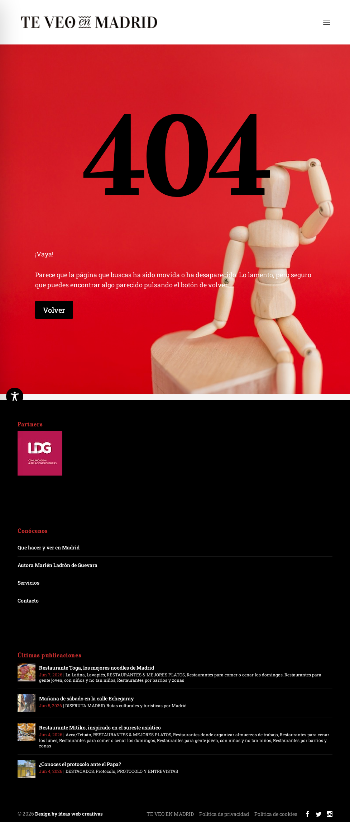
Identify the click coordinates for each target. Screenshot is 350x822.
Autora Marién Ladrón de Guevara (57, 565)
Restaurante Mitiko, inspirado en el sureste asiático (100, 727)
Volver (54, 310)
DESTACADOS (80, 771)
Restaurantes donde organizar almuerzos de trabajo (225, 734)
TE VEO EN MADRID (170, 814)
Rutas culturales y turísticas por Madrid (146, 705)
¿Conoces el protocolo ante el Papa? (80, 764)
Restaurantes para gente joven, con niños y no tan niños (214, 740)
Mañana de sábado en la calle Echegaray (86, 698)
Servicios (28, 582)
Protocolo (105, 771)
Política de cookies (275, 814)
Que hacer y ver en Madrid (49, 547)
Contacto (28, 600)
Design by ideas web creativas (69, 814)
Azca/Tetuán (78, 734)
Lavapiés (96, 674)
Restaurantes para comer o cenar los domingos (235, 674)
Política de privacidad (224, 814)
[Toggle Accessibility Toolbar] (14, 396)
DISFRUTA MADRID (85, 705)
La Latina (75, 674)
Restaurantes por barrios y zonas (150, 680)
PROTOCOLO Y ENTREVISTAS (147, 771)
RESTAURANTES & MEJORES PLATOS (146, 674)
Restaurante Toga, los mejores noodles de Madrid (96, 667)
